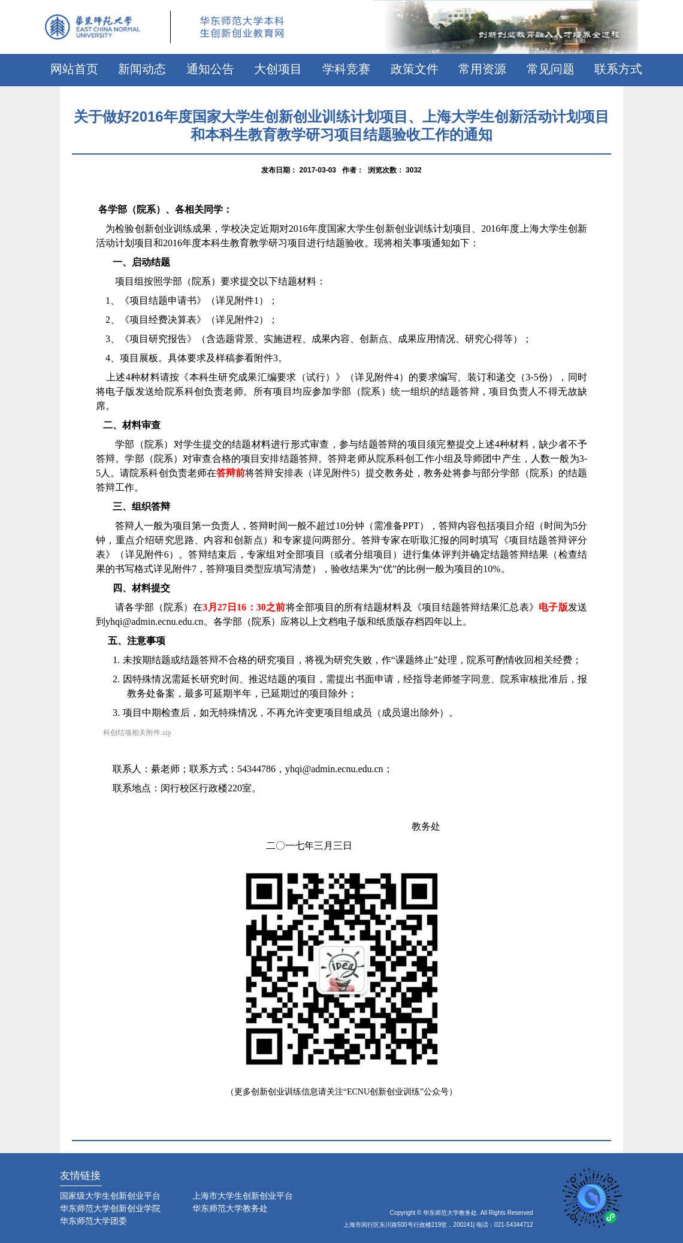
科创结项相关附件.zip (137, 732)
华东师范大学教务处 (230, 1208)
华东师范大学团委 (93, 1221)
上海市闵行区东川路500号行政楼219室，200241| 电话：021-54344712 (438, 1224)
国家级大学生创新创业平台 (110, 1195)
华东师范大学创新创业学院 (110, 1208)
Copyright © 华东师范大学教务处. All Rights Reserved (461, 1212)
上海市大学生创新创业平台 (242, 1195)
